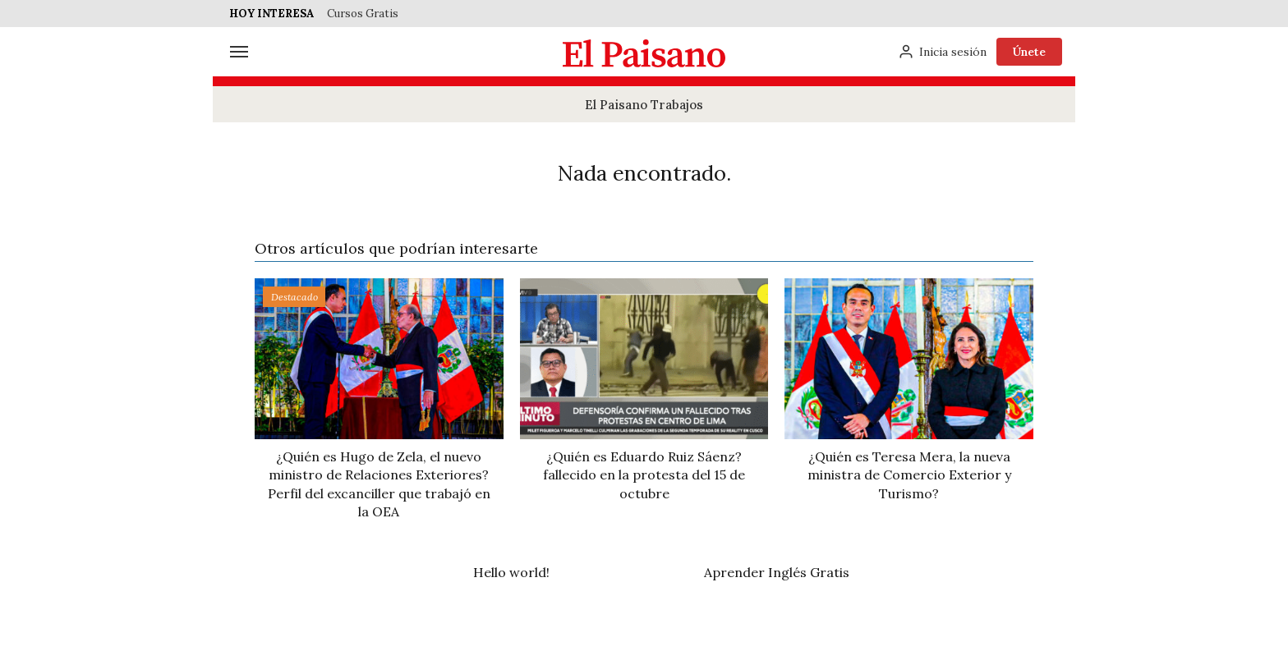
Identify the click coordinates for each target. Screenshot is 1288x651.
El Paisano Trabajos (644, 104)
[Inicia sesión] (942, 52)
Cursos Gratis (362, 14)
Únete (1029, 51)
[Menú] (239, 52)
